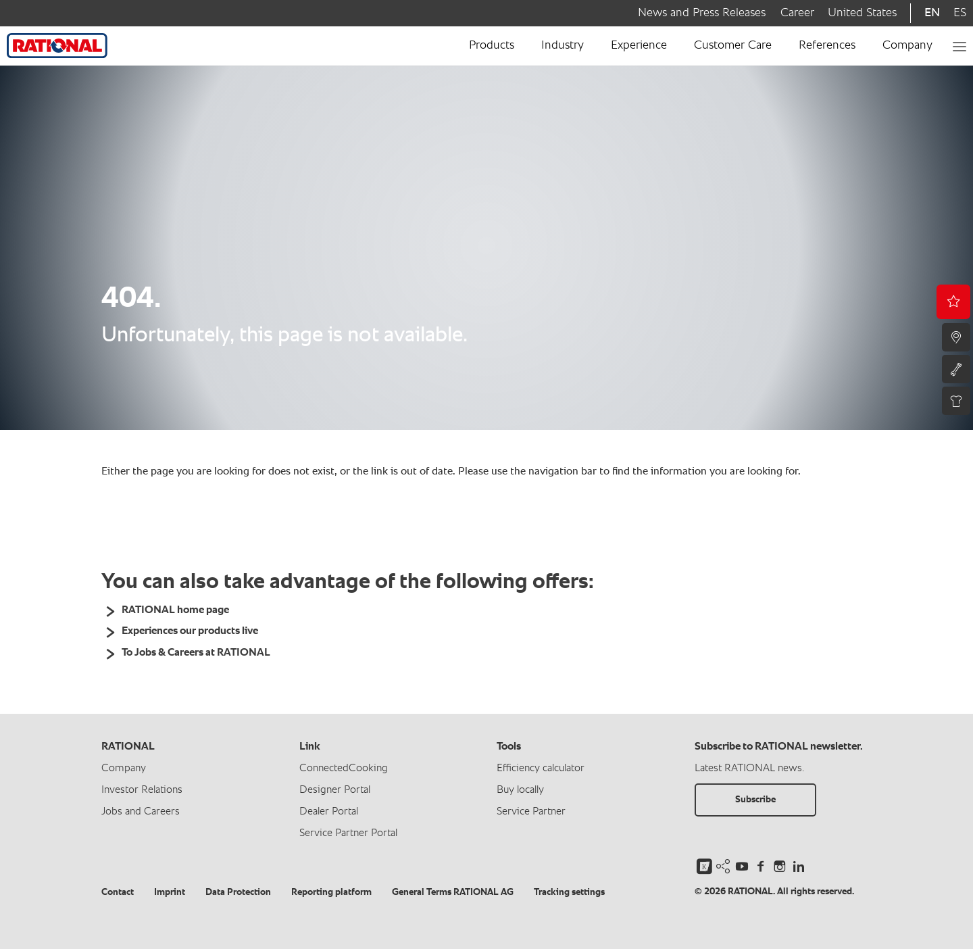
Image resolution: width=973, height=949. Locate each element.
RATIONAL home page (175, 610)
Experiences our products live (190, 631)
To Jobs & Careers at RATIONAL (196, 653)
